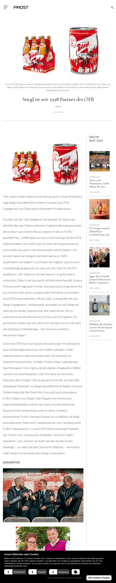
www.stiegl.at (11, 461)
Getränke (94, 177)
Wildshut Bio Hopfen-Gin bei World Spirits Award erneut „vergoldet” (101, 327)
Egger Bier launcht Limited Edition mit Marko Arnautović (100, 279)
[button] (15, 571)
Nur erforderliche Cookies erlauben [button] (65, 578)
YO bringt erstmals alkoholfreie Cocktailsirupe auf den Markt (99, 231)
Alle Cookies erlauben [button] (99, 578)
